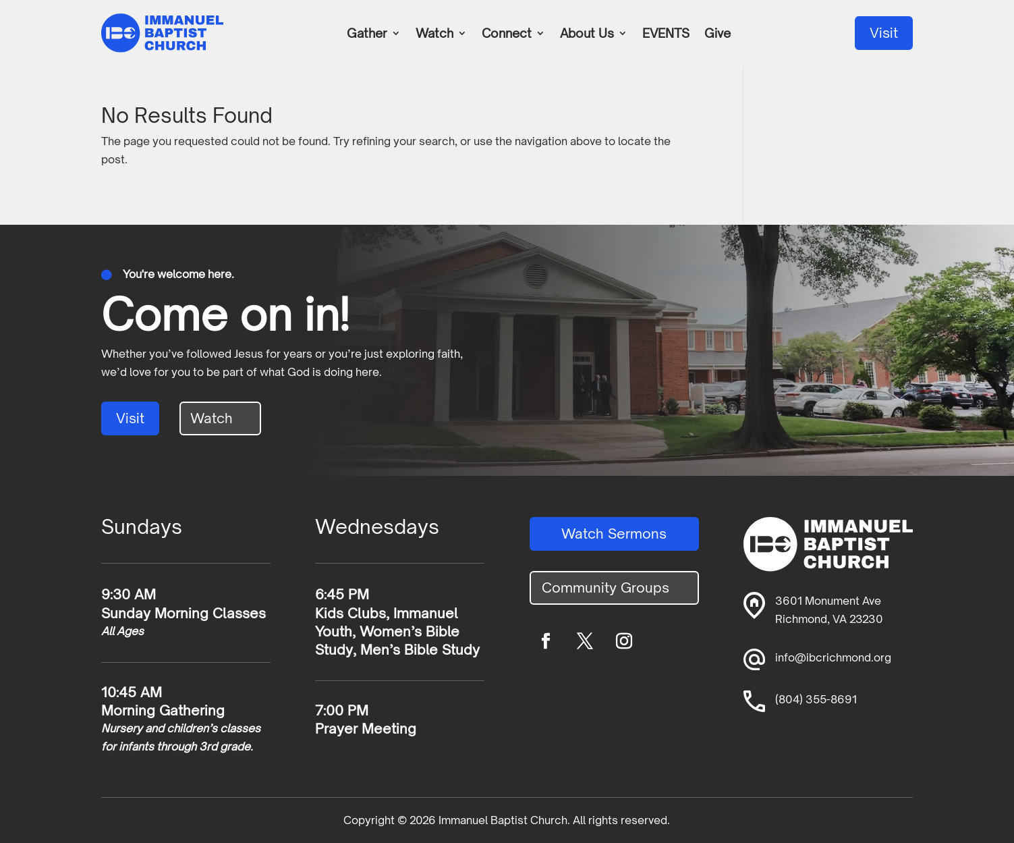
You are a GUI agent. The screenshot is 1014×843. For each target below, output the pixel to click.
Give (717, 34)
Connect (507, 34)
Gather (367, 34)
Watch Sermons (614, 533)
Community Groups (605, 587)
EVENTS (665, 34)
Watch (434, 34)
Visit (884, 32)
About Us (587, 34)
